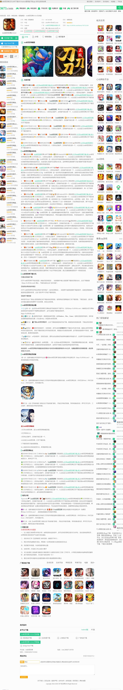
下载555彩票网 (106, 544)
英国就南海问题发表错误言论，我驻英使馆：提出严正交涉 (104, 383)
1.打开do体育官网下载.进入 (44, 85)
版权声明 (54, 681)
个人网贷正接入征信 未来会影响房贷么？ (24, 576)
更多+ (93, 562)
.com (6, 8)
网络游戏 (21, 8)
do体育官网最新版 (39, 31)
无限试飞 (102, 11)
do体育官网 (28, 31)
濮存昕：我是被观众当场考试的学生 (35, 589)
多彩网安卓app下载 (104, 533)
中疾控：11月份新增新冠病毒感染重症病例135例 (104, 499)
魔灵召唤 (87, 11)
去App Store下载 (28, 646)
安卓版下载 (8, 38)
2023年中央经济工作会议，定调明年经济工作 (104, 408)
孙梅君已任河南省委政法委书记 (24, 601)
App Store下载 (9, 43)
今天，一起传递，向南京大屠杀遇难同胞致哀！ (104, 345)
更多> (121, 79)
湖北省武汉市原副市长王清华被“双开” (104, 489)
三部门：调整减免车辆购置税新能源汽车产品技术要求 (90, 577)
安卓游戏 (106, 1)
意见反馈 (47, 681)
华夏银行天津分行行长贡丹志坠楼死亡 (46, 614)
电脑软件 (53, 8)
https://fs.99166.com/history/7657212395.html (79, 25)
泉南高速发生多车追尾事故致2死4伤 (57, 601)
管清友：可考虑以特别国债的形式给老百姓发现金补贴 (46, 590)
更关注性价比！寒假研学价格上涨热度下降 (46, 577)
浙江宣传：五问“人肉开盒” (57, 575)
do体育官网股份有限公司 (53, 25)
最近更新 (90, 1)
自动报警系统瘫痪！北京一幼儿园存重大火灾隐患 (79, 590)
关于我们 (40, 681)
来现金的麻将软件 (111, 540)
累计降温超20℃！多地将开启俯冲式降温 (79, 602)
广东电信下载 (82, 638)
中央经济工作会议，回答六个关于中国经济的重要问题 (46, 602)
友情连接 (68, 681)
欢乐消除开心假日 (111, 11)
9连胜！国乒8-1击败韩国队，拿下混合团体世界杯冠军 (24, 591)
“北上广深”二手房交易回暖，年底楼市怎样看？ (90, 602)
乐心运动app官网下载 (109, 537)
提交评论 (24, 677)
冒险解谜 (21, 15)
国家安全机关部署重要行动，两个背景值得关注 (35, 577)
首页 (8, 15)
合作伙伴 (61, 681)
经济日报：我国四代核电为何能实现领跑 (35, 614)
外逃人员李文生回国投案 (35, 600)
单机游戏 (31, 8)
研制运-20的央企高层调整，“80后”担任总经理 (57, 590)
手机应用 (42, 8)
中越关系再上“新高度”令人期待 (104, 514)
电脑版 (113, 1)
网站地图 (82, 681)
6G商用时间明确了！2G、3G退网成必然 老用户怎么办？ (79, 578)
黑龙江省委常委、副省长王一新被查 (104, 373)
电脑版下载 (8, 51)
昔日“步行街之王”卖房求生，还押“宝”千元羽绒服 (104, 423)
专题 (62, 8)
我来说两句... (57, 670)
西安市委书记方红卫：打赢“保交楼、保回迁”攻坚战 (104, 418)
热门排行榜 (72, 8)
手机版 (120, 1)
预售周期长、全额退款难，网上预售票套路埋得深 (68, 590)
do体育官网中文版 (52, 31)
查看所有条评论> (89, 656)
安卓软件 (98, 1)
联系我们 (76, 681)
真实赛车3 (94, 11)
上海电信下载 (64, 638)
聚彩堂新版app (106, 535)
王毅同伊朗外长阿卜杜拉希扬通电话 (104, 349)
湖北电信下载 (27, 638)
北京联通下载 (46, 638)
